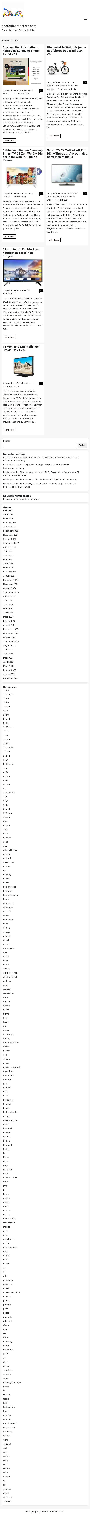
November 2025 (11, 535)
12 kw (6, 698)
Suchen (6, 441)
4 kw (5, 768)
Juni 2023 (8, 654)
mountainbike (68, 86)
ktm (5, 1186)
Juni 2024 (8, 605)
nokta (6, 1260)
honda (6, 1124)
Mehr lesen (10, 140)
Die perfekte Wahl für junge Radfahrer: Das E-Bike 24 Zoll (66, 51)
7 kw (5, 829)
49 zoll (6, 784)
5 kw (5, 801)
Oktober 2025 (9, 539)
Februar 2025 (9, 572)
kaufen (6, 1141)
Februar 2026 (9, 523)
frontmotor (8, 1034)
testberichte (9, 1407)
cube (5, 924)
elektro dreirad (10, 973)
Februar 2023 (9, 670)
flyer (5, 1018)
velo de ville (9, 1428)
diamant (7, 936)
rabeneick (8, 1321)
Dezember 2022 (10, 678)
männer (7, 1210)
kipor (5, 1161)
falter (5, 997)
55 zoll (6, 817)
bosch (6, 899)
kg (4, 1153)
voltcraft (7, 1444)
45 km (6, 780)
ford (5, 1026)
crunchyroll (8, 920)
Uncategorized (10, 1423)
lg (4, 1190)
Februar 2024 (9, 621)
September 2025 (11, 543)
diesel (6, 940)
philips (6, 1301)
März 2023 (8, 666)
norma (6, 1264)
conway (7, 916)
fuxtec (6, 1047)
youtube (7, 1489)
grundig (7, 1079)
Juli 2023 (7, 650)
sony (5, 1378)
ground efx (8, 1075)
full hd (71, 193)
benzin (6, 879)
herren (6, 1108)
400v (5, 772)
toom (5, 1411)
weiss (6, 1452)
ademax (7, 838)
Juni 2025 (8, 555)
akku (5, 842)
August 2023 (9, 645)
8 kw (5, 834)
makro (6, 1202)
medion (7, 1227)
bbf (4, 870)
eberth (6, 965)
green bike (8, 1071)
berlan (6, 883)
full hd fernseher (11, 1042)
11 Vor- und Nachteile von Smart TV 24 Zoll (21, 348)
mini (5, 1235)
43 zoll (6, 776)
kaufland (7, 1145)
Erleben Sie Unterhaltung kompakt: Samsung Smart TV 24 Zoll (21, 51)
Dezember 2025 (10, 531)
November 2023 (11, 633)
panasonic (8, 1280)
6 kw (5, 821)
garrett (6, 1051)
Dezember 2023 (10, 629)
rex (4, 1333)
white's (6, 1456)
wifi (5, 1464)
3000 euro (8, 764)
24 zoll (20, 90)
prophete (7, 1317)
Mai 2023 (7, 658)
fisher (6, 1010)
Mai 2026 (7, 510)
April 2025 (8, 564)
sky (4, 1362)
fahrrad (7, 989)
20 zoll (6, 719)
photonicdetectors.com (19, 26)
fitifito (6, 1014)
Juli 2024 (7, 600)
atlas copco (9, 862)
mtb (77, 86)
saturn (6, 1346)
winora (6, 1468)
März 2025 (8, 568)
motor (6, 1243)
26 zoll (6, 752)
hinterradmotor (10, 1112)
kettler (6, 1149)
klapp (6, 1165)
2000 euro (8, 727)
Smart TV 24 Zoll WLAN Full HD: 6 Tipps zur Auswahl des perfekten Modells (67, 153)
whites (6, 1460)
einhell (6, 969)
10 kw (6, 690)
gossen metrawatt (12, 1067)
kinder (6, 1157)
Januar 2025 (9, 576)
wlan (49, 200)
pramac (7, 1305)
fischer (6, 1006)
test (5, 1403)
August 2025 (9, 547)
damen (6, 928)
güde (5, 1083)
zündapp (7, 1501)
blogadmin (8, 90)
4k (4, 789)
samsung (28, 90)
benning (7, 875)
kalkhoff (7, 1137)
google (6, 1059)
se (4, 1358)
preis (5, 1309)
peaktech (7, 1284)
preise (6, 1313)
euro (5, 985)
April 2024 (8, 613)
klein (5, 1174)
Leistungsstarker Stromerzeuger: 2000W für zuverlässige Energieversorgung (39, 479)
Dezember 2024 (10, 580)
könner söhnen (10, 1178)
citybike (7, 911)
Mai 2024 (7, 609)
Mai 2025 (7, 559)
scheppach (8, 1350)
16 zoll (6, 707)
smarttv (6, 94)
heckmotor (8, 1100)
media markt (9, 1219)
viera (5, 1440)
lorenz (6, 1194)
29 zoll (6, 756)
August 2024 (9, 596)
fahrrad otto (9, 993)
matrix (6, 1215)
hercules (7, 1104)
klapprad (7, 1169)
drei (5, 952)
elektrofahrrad (54, 86)
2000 (5, 723)
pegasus (7, 1296)
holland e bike (10, 1120)
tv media (7, 1419)
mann (6, 1206)
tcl (4, 1391)
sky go (6, 1366)
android (7, 858)
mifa (5, 1231)
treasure (7, 1415)
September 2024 (11, 592)
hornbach (7, 1129)
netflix (6, 1255)
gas (5, 1055)
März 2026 (8, 519)
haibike (6, 1088)
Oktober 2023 (9, 637)
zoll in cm (8, 1497)
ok (4, 1272)
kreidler (6, 1182)
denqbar (7, 932)
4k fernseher (9, 793)
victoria (7, 1436)
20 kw (6, 715)
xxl (4, 1485)
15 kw (6, 703)
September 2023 (11, 641)
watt (5, 1448)
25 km (6, 743)
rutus (5, 1337)
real (5, 1329)
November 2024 (11, 584)
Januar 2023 (9, 674)
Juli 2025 (7, 551)
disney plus (8, 948)
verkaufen (8, 1432)
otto (5, 1276)
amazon (7, 854)
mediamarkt (9, 1223)
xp (4, 1481)
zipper (6, 1493)
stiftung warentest (12, 1382)
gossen (6, 1063)
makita (6, 1198)
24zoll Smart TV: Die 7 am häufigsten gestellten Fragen (21, 253)
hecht (6, 1096)
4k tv (5, 797)
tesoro (6, 1399)
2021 (5, 735)
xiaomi (6, 1477)
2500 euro (8, 748)
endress (7, 981)
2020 (5, 731)
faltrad (6, 1002)
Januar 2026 (9, 527)
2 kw (5, 711)
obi (4, 1268)
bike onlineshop (11, 895)
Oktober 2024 (9, 588)
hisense (7, 1116)
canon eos (8, 903)
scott (5, 1354)
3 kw (5, 760)
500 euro (7, 813)
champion (8, 907)
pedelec (51, 89)
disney (6, 944)
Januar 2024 (9, 625)
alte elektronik (10, 850)
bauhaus (7, 866)
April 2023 (8, 662)
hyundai (7, 1133)
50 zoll (6, 809)
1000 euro (8, 694)
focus (6, 1022)
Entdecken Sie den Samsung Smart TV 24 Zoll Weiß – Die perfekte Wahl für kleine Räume (23, 155)
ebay (5, 961)
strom (6, 1387)
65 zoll (6, 825)
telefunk (7, 1395)
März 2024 (8, 617)
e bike (71, 82)
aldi (5, 846)
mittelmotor (9, 1239)
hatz (5, 1092)
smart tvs (7, 1370)
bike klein (7, 891)
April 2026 (8, 514)
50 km (6, 805)
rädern (6, 1325)
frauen (6, 1030)
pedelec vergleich (11, 1292)
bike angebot (9, 887)
